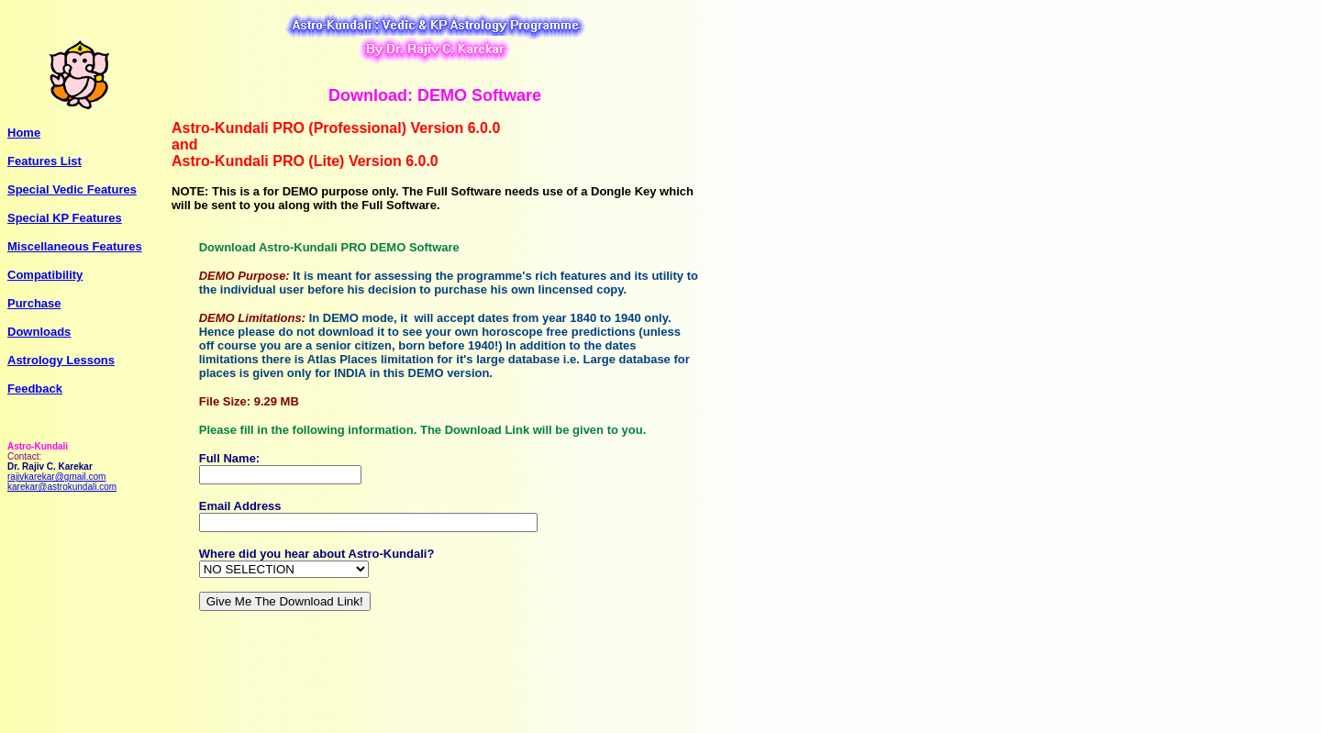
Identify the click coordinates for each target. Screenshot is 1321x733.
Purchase (34, 303)
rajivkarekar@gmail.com (56, 477)
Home (23, 132)
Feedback (34, 388)
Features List (44, 161)
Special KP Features (64, 218)
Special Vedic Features (72, 189)
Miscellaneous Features (74, 246)
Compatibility (45, 275)
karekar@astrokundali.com (62, 487)
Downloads (39, 332)
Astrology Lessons (61, 360)
